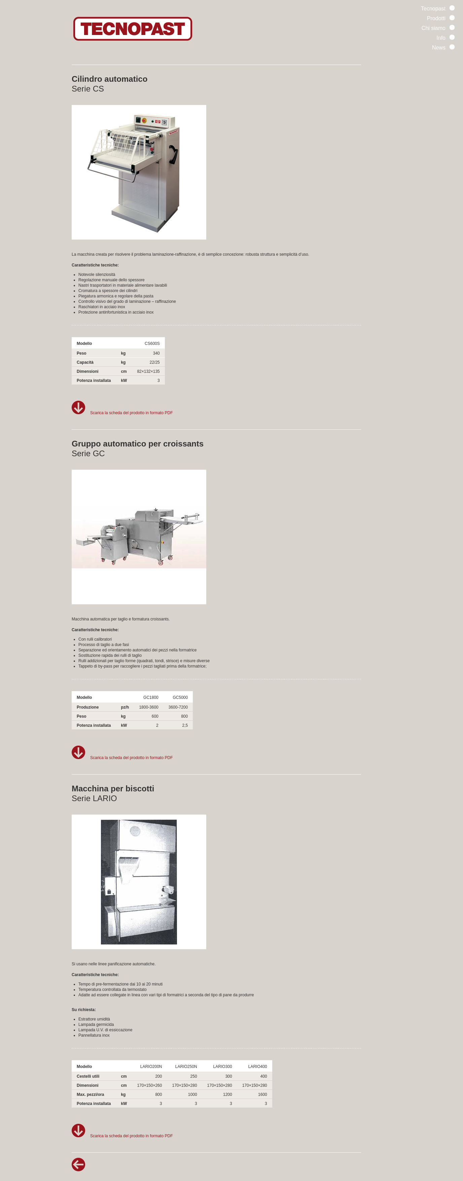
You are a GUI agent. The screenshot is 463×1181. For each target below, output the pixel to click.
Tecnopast (438, 8)
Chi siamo (438, 28)
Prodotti (441, 18)
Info (445, 38)
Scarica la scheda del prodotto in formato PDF (122, 412)
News (443, 47)
